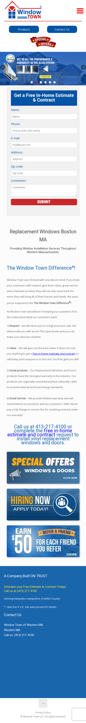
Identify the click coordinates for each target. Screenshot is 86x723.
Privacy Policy (43, 712)
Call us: (19, 635)
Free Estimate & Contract (39, 587)
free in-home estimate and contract (54, 353)
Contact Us (62, 29)
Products (24, 29)
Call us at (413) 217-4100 (20, 591)
